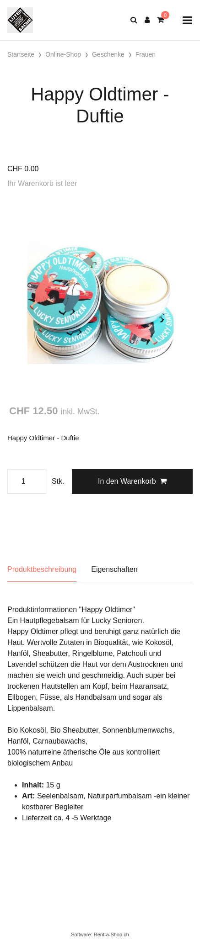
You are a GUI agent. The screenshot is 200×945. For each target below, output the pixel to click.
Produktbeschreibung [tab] (41, 569)
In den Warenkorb (132, 481)
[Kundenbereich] (147, 20)
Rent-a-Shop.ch (111, 934)
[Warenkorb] (160, 20)
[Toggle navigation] (187, 20)
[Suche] (134, 20)
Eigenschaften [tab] (114, 569)
